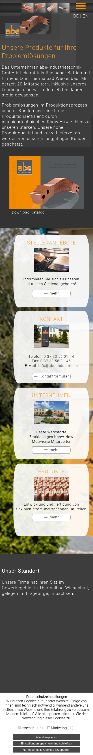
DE (76, 16)
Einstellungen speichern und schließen (46, 743)
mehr (54, 293)
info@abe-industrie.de (58, 366)
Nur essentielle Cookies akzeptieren (46, 749)
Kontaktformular (54, 376)
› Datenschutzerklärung (46, 722)
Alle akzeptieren (46, 737)
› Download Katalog (27, 212)
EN (86, 16)
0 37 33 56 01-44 (59, 356)
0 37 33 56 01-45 (55, 361)
